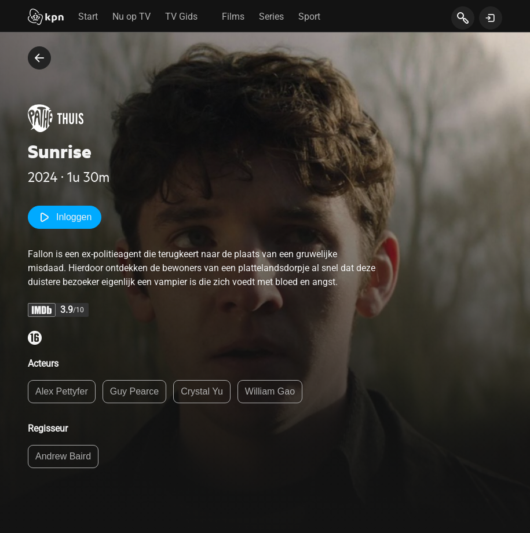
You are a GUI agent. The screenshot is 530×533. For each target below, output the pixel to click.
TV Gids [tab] (181, 16)
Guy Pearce (134, 391)
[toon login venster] (490, 18)
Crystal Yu (202, 391)
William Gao (270, 391)
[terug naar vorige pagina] (39, 58)
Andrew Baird (63, 456)
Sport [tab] (309, 16)
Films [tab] (233, 16)
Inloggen (65, 217)
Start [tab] (88, 16)
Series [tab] (271, 16)
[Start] (45, 18)
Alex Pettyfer (61, 391)
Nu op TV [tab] (131, 16)
